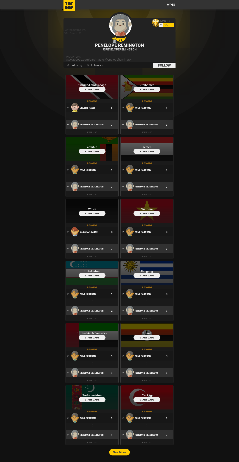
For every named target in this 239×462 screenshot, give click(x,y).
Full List (92, 132)
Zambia (92, 147)
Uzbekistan (92, 271)
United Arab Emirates (92, 333)
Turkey (147, 395)
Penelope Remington (119, 45)
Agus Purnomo (143, 107)
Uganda (147, 333)
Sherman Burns (88, 231)
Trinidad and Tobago (92, 85)
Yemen (147, 147)
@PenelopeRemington (119, 49)
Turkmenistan (92, 395)
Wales (92, 209)
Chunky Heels (87, 107)
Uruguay (147, 271)
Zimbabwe (147, 85)
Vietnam (147, 209)
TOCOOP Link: (73, 56)
